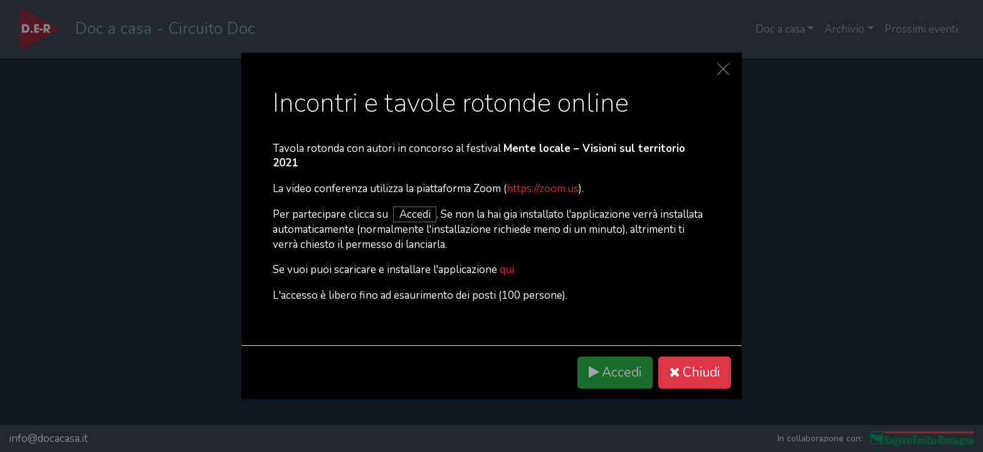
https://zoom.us (543, 188)
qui (507, 269)
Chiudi (695, 372)
